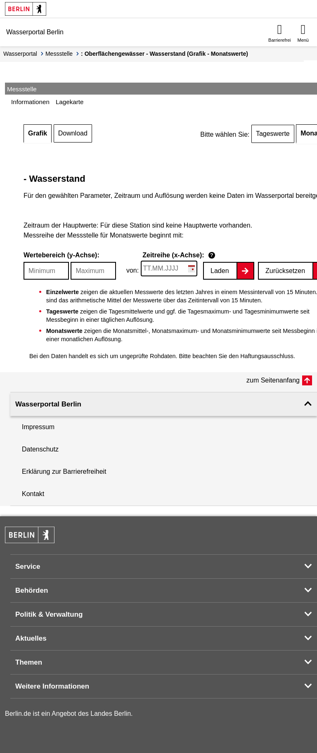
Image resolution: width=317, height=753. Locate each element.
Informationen (30, 101)
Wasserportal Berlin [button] (48, 404)
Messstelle (59, 53)
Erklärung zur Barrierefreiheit (64, 471)
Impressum (38, 426)
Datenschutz (40, 449)
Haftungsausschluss (266, 356)
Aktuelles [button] (31, 638)
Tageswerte (273, 133)
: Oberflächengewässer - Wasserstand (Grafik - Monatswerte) (164, 53)
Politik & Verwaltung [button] (49, 614)
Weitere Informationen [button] (52, 686)
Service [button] (27, 566)
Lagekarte (70, 101)
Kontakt (33, 493)
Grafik (37, 133)
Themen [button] (28, 662)
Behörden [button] (31, 590)
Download (73, 133)
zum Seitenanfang (273, 380)
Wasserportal (20, 53)
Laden (220, 270)
